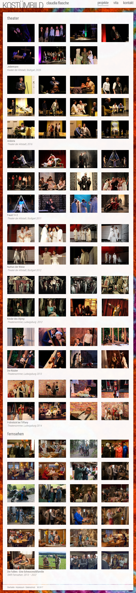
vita (115, 3)
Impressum (20, 587)
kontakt (128, 3)
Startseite (10, 587)
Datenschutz (30, 587)
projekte (103, 3)
